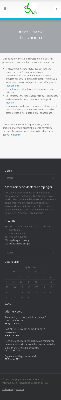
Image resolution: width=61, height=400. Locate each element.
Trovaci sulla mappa (19, 243)
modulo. (17, 134)
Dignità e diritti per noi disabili (20, 356)
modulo (10, 102)
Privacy (20, 389)
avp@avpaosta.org (19, 240)
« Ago (8, 303)
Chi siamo (7, 389)
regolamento (13, 85)
